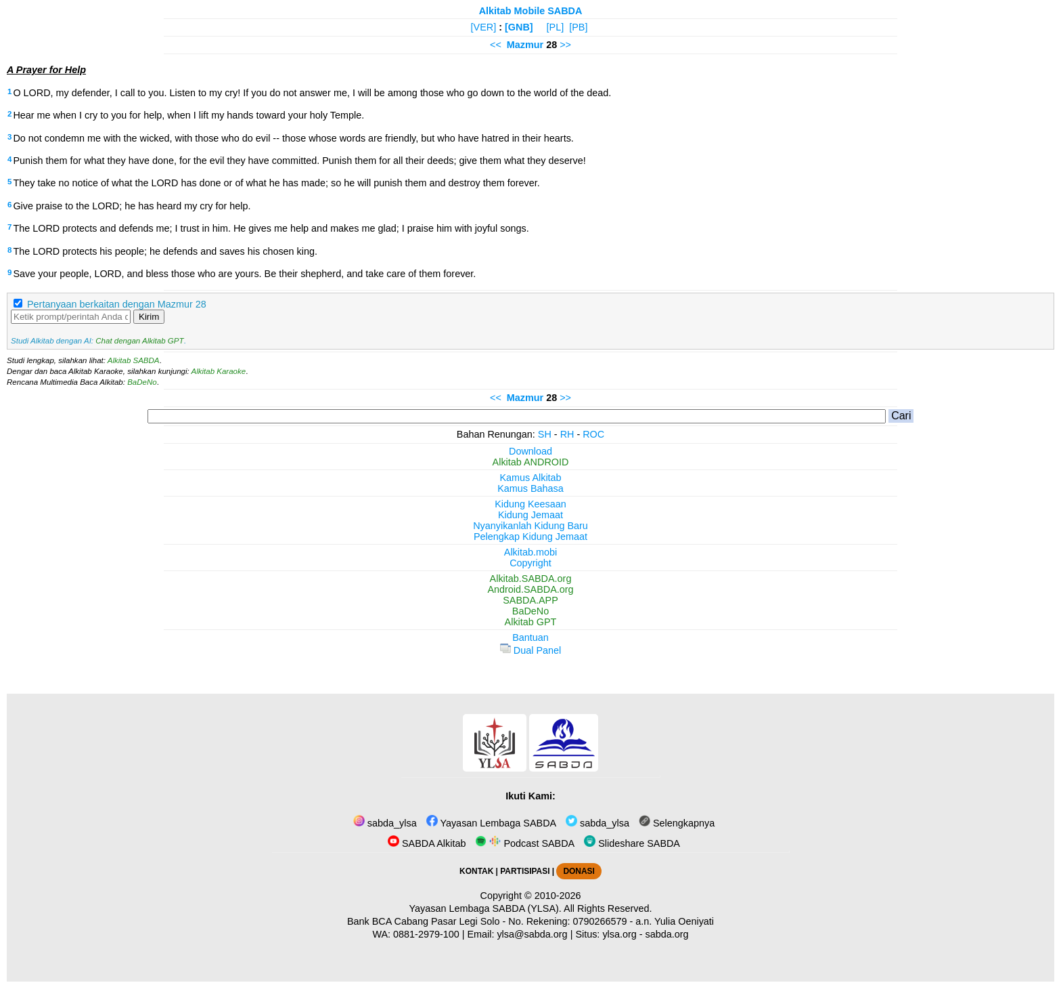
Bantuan (530, 637)
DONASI (578, 871)
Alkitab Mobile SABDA (531, 10)
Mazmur (525, 44)
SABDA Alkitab (427, 843)
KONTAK (476, 871)
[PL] (555, 27)
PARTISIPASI (524, 871)
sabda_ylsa (385, 823)
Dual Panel (530, 650)
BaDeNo (142, 382)
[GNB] (519, 27)
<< (495, 44)
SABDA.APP (530, 600)
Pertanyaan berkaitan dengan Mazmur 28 (116, 304)
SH (544, 434)
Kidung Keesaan (530, 504)
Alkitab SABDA (134, 360)
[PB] (578, 27)
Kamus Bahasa (530, 488)
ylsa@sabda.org (532, 934)
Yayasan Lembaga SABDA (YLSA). (485, 908)
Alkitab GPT (531, 621)
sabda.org (667, 934)
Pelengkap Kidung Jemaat (530, 536)
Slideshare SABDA (632, 843)
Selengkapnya (677, 823)
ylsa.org (619, 934)
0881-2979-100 (426, 934)
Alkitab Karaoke (218, 371)
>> (565, 44)
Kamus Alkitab (530, 477)
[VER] (484, 27)
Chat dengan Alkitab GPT (139, 341)
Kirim (149, 317)
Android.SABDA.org (530, 589)
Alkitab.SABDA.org (531, 578)
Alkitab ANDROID (531, 462)
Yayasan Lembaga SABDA (491, 823)
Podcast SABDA (524, 843)
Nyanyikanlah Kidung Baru (530, 525)
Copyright (530, 563)
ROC (593, 434)
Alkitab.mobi (530, 552)
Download (530, 451)
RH (567, 434)
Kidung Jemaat (530, 514)
